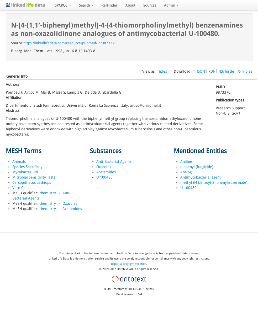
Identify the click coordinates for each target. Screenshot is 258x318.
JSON (201, 71)
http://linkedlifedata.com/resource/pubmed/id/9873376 (70, 43)
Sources (149, 5)
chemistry (47, 193)
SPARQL (63, 5)
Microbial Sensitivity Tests (33, 177)
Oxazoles (69, 203)
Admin (171, 5)
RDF (211, 71)
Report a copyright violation (128, 264)
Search (86, 5)
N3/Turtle (226, 71)
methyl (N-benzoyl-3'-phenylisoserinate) (213, 182)
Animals (19, 161)
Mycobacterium (25, 172)
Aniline (186, 161)
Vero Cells (20, 188)
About (130, 5)
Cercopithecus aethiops (31, 182)
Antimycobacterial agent (200, 177)
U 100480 (104, 177)
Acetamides (72, 209)
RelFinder (110, 5)
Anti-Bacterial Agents (113, 161)
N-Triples (245, 71)
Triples (161, 71)
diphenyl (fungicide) (196, 167)
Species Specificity (27, 167)
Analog (186, 172)
